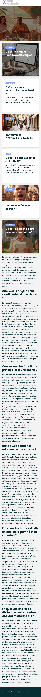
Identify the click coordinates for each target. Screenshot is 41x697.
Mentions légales (17, 692)
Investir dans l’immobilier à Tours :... (19, 136)
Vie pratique (10, 48)
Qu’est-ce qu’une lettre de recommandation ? (19, 230)
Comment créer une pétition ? (17, 207)
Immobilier (10, 118)
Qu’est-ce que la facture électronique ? (19, 53)
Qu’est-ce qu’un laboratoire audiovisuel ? (19, 91)
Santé (8, 154)
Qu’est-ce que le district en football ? (20, 159)
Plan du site (27, 692)
